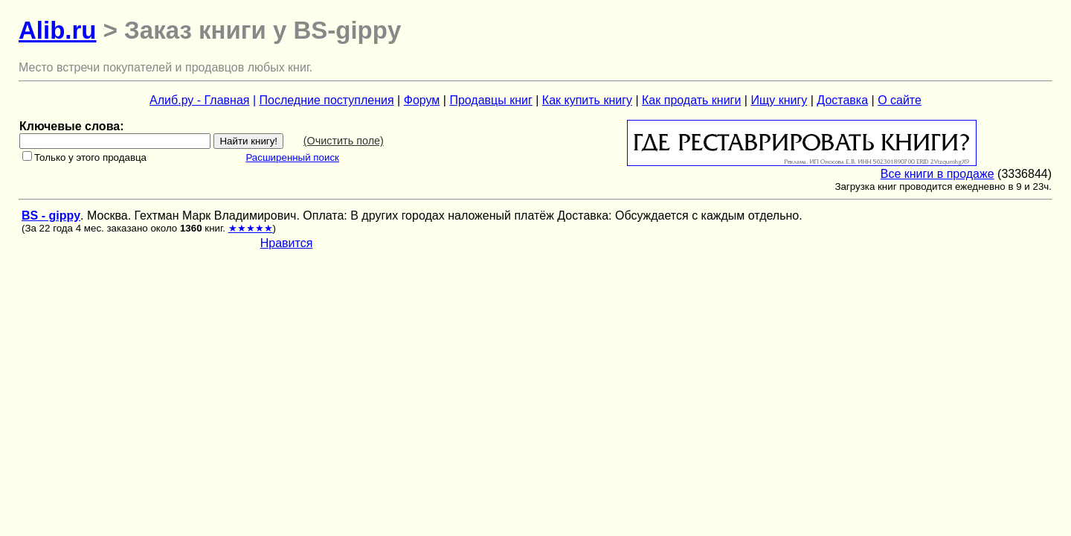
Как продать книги (691, 100)
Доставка (842, 100)
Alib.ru (58, 30)
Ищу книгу (778, 100)
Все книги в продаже (937, 174)
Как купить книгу (587, 100)
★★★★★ (250, 228)
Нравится (286, 243)
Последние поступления (327, 100)
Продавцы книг (490, 100)
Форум (422, 100)
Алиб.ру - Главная (199, 100)
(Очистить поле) (343, 141)
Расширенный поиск (292, 157)
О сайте (900, 100)
